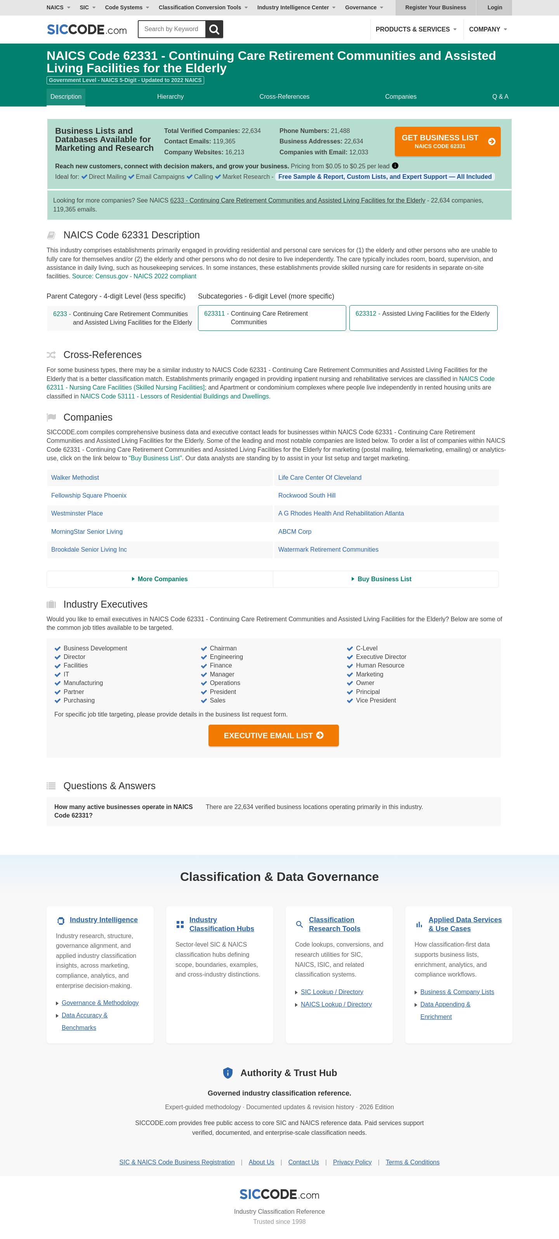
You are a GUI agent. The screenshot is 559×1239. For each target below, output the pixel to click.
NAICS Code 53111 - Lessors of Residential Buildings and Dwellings (174, 396)
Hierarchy (170, 96)
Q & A (500, 96)
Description (66, 96)
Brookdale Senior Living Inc (89, 549)
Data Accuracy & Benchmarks (85, 1021)
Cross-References (284, 96)
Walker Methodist (75, 477)
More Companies (163, 579)
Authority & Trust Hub (288, 1073)
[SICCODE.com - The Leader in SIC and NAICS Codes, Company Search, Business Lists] (95, 29)
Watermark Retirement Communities (328, 549)
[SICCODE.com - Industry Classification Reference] (279, 1194)
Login (495, 7)
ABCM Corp (294, 531)
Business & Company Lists (457, 992)
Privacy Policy (352, 1162)
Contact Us (303, 1162)
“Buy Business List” (155, 458)
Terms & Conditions (413, 1162)
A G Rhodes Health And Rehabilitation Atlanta (341, 513)
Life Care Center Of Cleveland (319, 477)
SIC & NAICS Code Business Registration (177, 1162)
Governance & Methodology (100, 1003)
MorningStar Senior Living (87, 531)
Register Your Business (435, 7)
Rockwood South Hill (307, 495)
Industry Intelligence (104, 920)
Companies (401, 96)
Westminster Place (77, 513)
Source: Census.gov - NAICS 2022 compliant (134, 276)
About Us (261, 1162)
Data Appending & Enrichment (445, 1010)
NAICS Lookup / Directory (336, 1004)
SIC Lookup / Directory (332, 992)
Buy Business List (384, 579)
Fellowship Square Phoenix (89, 495)
